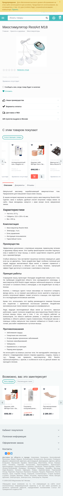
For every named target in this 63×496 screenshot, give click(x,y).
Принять (15, 9)
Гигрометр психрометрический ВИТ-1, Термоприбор (30, 407)
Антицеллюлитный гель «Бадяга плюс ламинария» (11, 163)
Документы (20, 185)
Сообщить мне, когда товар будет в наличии (21, 87)
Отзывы (30, 185)
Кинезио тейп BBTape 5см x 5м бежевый (30, 163)
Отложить (7, 91)
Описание (8, 185)
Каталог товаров (3, 18)
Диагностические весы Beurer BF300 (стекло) (50, 163)
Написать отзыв (23, 70)
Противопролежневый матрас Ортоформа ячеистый (50, 407)
